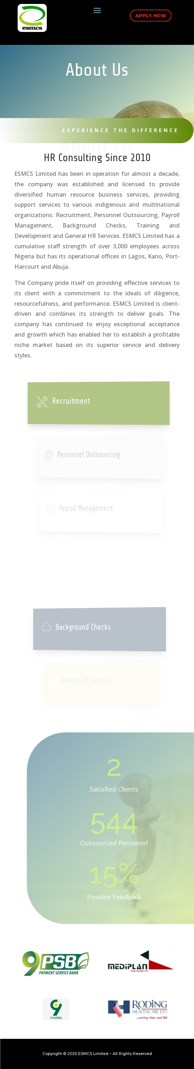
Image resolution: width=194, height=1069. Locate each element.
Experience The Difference (115, 130)
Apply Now (150, 15)
